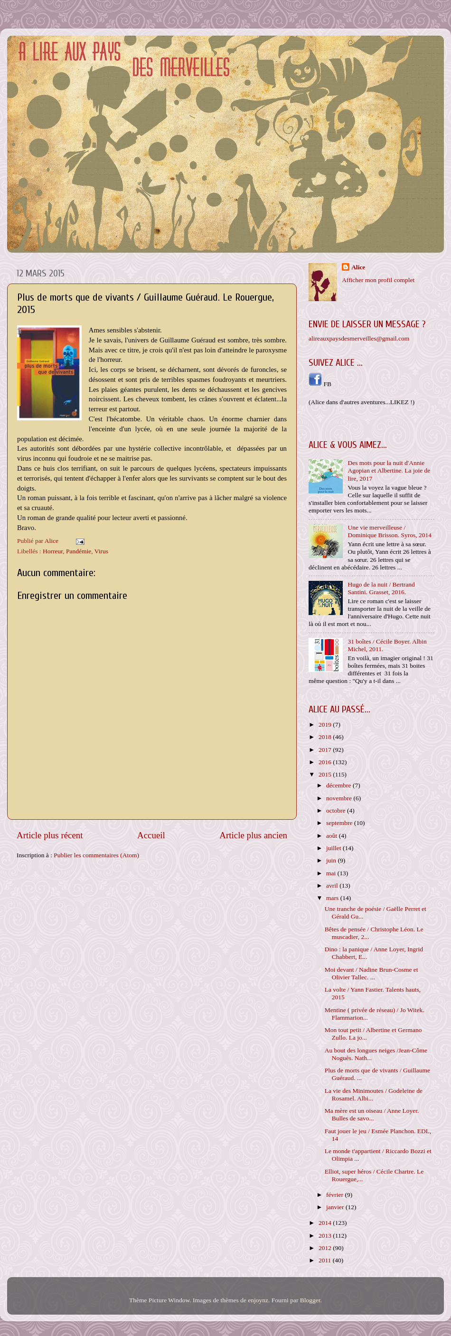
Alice (358, 267)
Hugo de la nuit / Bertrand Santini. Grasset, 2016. (381, 588)
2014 (326, 1222)
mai (332, 873)
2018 (326, 736)
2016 (326, 762)
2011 (326, 1260)
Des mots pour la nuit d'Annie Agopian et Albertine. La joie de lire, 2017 (389, 470)
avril (332, 885)
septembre (340, 822)
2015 (326, 774)
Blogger (310, 1300)
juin (332, 860)
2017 (326, 749)
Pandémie (78, 551)
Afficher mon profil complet (378, 280)
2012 (326, 1247)
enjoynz (258, 1300)
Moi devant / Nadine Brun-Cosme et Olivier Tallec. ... (371, 973)
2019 (326, 724)
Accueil (151, 835)
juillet (334, 848)
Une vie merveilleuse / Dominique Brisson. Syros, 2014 (390, 531)
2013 (326, 1235)
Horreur (53, 551)
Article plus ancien (253, 835)
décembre (339, 785)
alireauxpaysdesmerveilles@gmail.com (359, 338)
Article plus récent (50, 835)
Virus (101, 551)
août (332, 835)
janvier (336, 1207)
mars (333, 897)
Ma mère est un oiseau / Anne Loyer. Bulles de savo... (372, 1114)
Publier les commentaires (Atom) (96, 855)
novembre (339, 798)
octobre (336, 810)
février (335, 1194)
